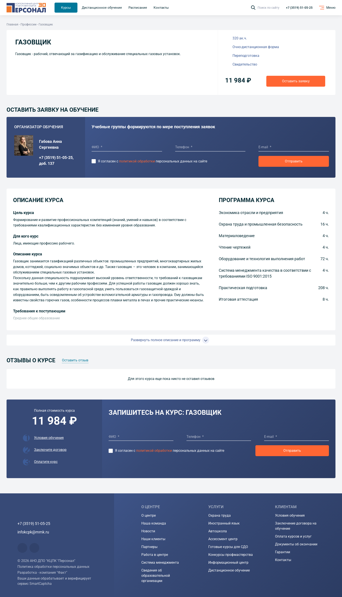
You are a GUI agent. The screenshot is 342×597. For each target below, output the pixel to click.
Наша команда (153, 523)
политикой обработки (137, 161)
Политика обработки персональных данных (53, 567)
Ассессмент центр (223, 539)
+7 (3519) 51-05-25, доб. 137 (56, 160)
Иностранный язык (224, 523)
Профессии (28, 24)
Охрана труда (219, 515)
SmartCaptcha (40, 584)
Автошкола (217, 531)
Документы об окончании (296, 544)
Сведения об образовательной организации (155, 575)
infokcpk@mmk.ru (33, 532)
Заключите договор (50, 450)
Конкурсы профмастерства (230, 555)
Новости (148, 531)
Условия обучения (49, 438)
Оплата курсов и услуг (293, 536)
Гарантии (282, 552)
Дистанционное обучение (229, 570)
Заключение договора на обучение (295, 526)
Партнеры (149, 547)
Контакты (283, 560)
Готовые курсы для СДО (228, 547)
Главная (12, 24)
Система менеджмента (160, 562)
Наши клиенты (153, 539)
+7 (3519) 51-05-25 (299, 7)
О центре (148, 515)
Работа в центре (154, 555)
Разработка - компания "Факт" (42, 572)
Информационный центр (228, 562)
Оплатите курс (46, 462)
